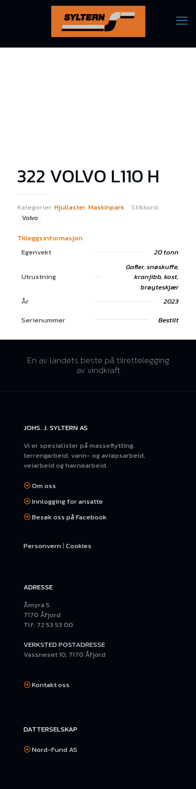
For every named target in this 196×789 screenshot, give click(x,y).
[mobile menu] (182, 21)
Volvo (30, 218)
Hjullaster (69, 207)
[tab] (98, 238)
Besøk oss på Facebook (69, 517)
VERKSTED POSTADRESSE (64, 644)
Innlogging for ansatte (67, 501)
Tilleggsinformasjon (50, 238)
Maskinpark (106, 207)
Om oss (44, 486)
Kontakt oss (51, 685)
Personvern (42, 546)
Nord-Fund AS (54, 750)
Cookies (78, 546)
